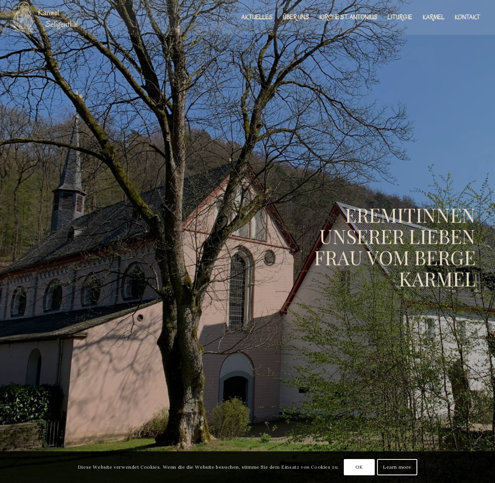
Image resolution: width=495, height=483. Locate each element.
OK (359, 467)
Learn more (397, 467)
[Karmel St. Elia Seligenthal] (48, 17)
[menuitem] (257, 17)
